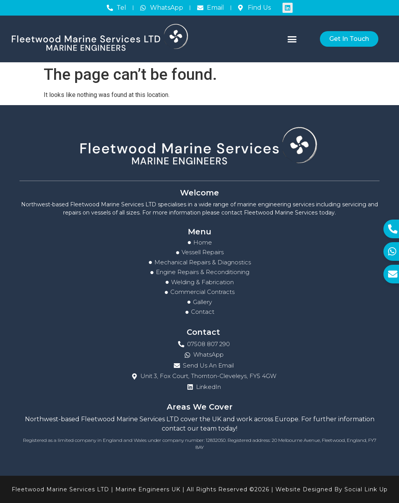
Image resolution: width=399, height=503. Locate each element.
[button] (292, 39)
